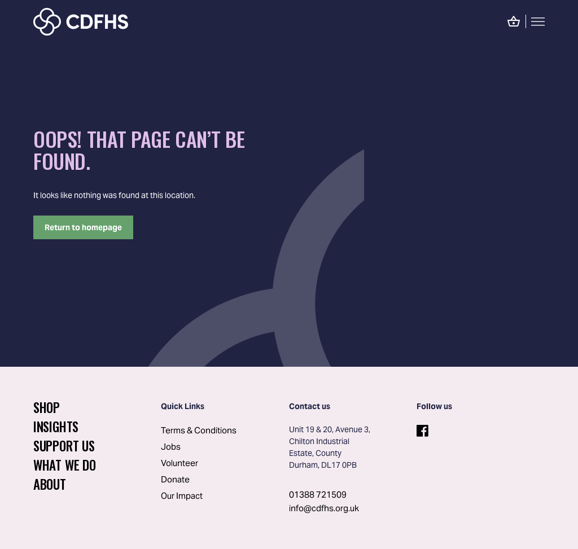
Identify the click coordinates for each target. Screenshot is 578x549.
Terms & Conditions (199, 430)
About (49, 484)
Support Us (64, 445)
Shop (46, 407)
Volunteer (179, 463)
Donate (175, 479)
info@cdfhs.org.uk (324, 508)
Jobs (171, 446)
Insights (55, 426)
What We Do (64, 465)
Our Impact (182, 495)
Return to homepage (83, 227)
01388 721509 (318, 494)
